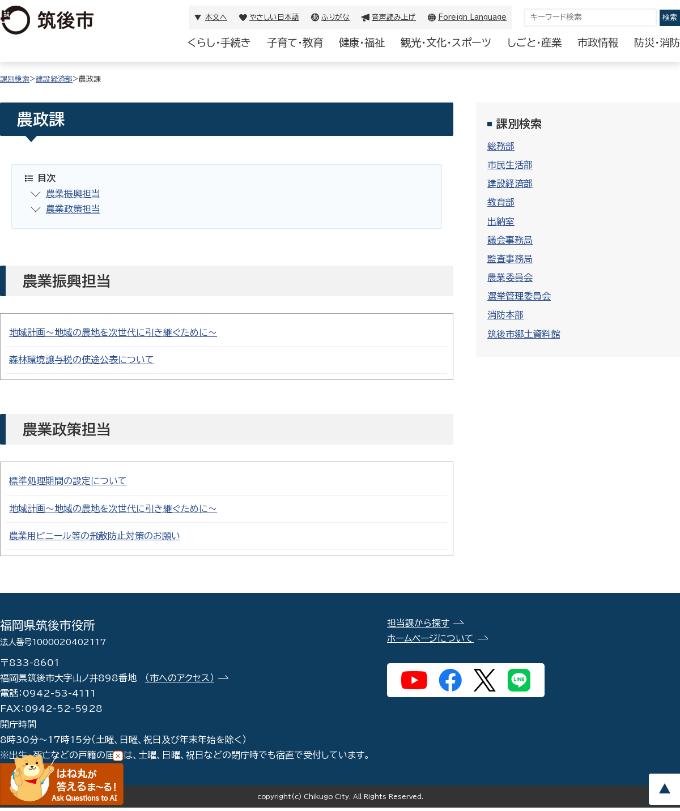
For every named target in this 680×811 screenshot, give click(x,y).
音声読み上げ (394, 17)
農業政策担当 (73, 209)
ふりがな (335, 17)
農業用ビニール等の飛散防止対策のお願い (94, 535)
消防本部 (505, 314)
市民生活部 (510, 164)
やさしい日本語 (274, 17)
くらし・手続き (219, 42)
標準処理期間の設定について (68, 480)
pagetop (664, 789)
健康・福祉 (362, 42)
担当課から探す (418, 623)
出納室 (501, 221)
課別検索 (14, 79)
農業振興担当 (73, 193)
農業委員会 (510, 277)
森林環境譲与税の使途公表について (81, 359)
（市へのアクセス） (179, 677)
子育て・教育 (295, 42)
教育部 (501, 202)
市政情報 (597, 42)
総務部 (501, 146)
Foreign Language (472, 17)
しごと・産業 (534, 42)
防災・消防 (657, 42)
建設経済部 (54, 79)
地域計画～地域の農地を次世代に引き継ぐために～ (113, 332)
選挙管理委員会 (519, 296)
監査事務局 (510, 258)
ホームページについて (430, 638)
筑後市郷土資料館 (523, 334)
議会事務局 (510, 240)
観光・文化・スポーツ (446, 42)
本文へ (216, 17)
